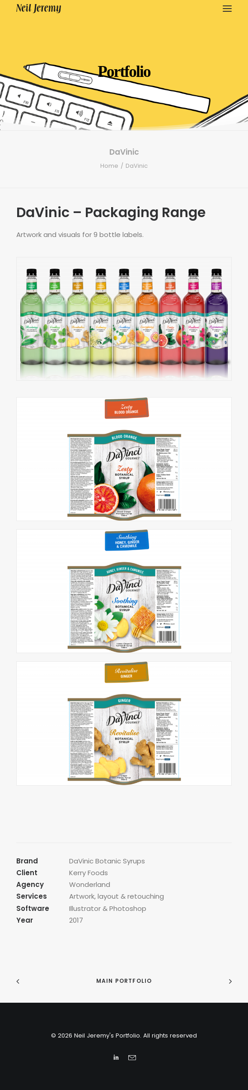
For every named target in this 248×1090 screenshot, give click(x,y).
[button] (227, 8)
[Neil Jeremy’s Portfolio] (38, 8)
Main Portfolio (124, 981)
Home (109, 165)
